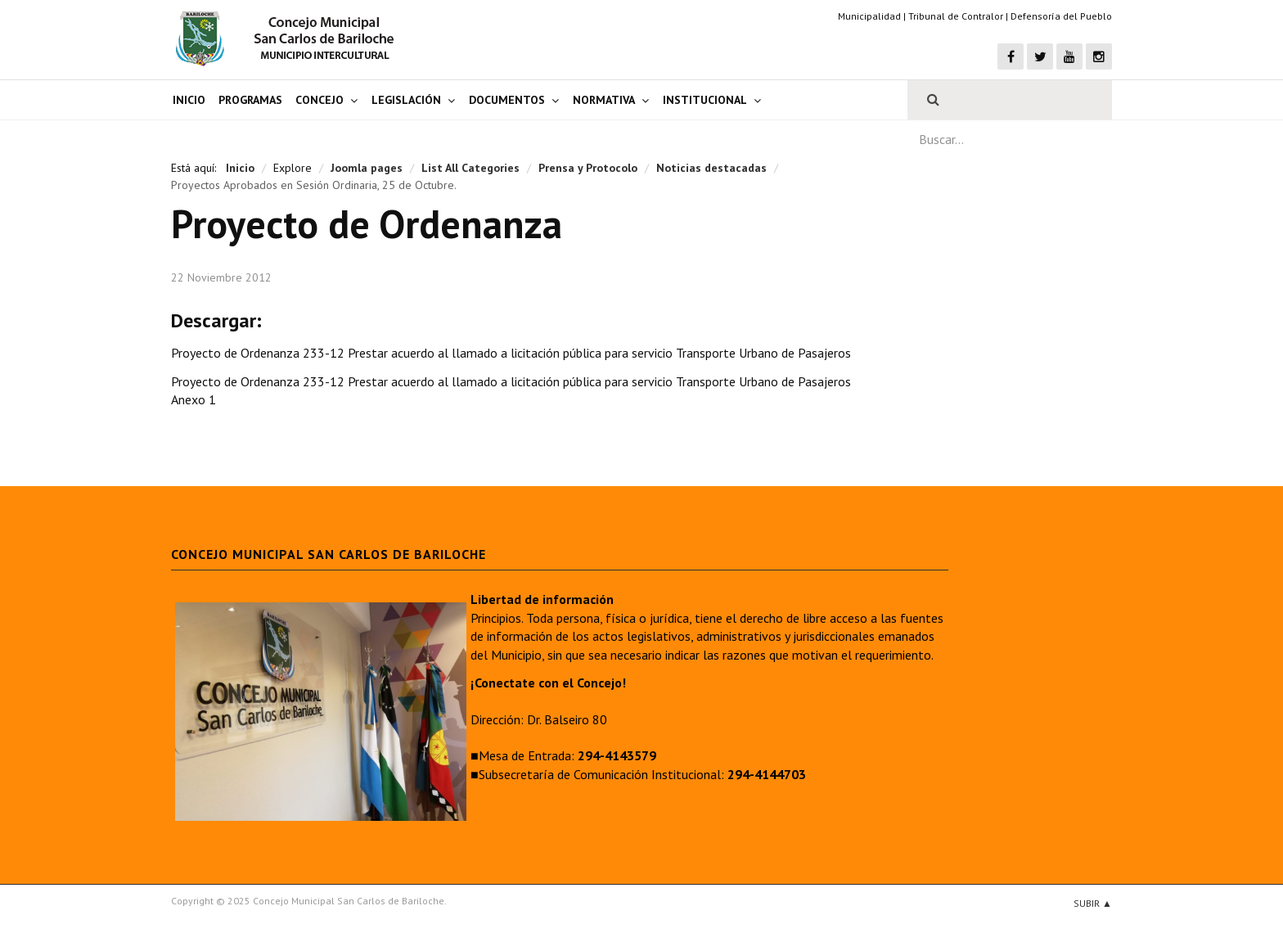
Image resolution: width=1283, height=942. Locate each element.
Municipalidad (869, 16)
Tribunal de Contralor (955, 16)
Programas (250, 99)
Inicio (189, 99)
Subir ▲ (1093, 903)
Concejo (319, 99)
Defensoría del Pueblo (1061, 16)
